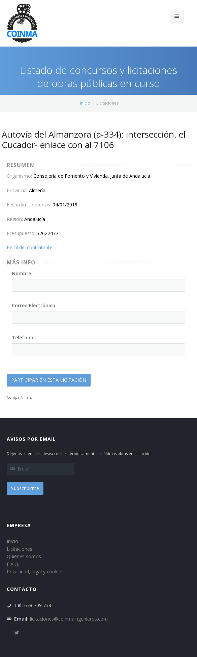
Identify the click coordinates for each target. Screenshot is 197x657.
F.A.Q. (13, 564)
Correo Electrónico (33, 305)
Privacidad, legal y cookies (35, 571)
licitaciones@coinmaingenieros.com (69, 619)
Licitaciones (19, 549)
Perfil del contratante (30, 247)
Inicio (85, 103)
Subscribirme (25, 488)
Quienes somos (24, 556)
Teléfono (22, 337)
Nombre (21, 273)
